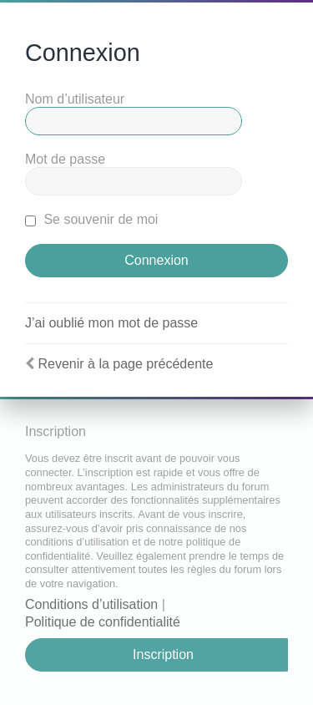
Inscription (163, 654)
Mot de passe (65, 159)
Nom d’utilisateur (74, 99)
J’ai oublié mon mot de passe (111, 323)
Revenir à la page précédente (125, 364)
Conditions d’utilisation (91, 604)
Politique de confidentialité (102, 622)
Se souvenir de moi (91, 219)
